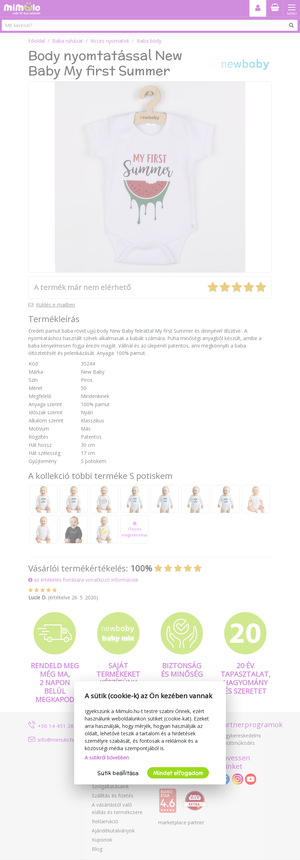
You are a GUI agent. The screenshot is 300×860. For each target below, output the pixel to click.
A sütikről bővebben (107, 757)
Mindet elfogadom (178, 773)
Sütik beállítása (117, 773)
